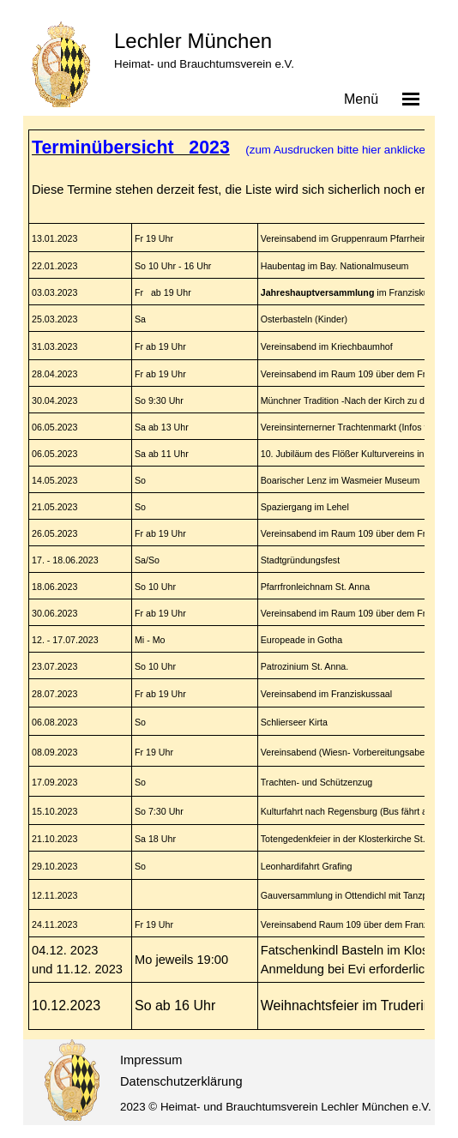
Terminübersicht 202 (126, 147)
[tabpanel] (225, 579)
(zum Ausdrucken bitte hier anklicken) (339, 149)
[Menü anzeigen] (410, 98)
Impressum (151, 1060)
